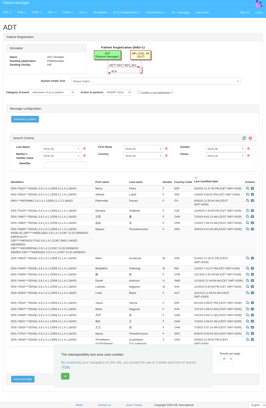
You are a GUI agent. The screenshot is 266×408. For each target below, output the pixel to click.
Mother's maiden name (24, 155)
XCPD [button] (68, 12)
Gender (185, 146)
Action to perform (91, 92)
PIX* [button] (52, 12)
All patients (100, 12)
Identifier (25, 163)
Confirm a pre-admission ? (154, 92)
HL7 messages (181, 12)
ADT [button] (7, 12)
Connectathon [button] (155, 12)
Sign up (244, 12)
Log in (259, 12)
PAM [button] (21, 12)
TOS (65, 367)
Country (103, 154)
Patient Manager (16, 3)
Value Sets (202, 12)
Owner (184, 154)
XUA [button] (83, 12)
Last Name (23, 146)
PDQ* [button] (37, 12)
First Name (105, 146)
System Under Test (53, 80)
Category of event (17, 92)
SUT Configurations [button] (126, 12)
